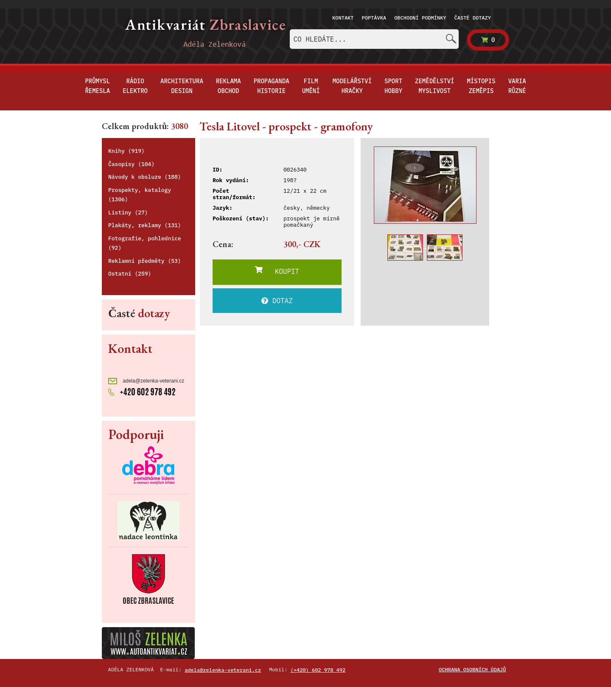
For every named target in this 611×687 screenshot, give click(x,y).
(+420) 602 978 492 (318, 670)
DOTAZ (277, 300)
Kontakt (342, 17)
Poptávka (374, 17)
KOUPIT (277, 271)
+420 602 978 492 (142, 391)
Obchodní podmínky (420, 17)
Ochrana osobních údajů (472, 669)
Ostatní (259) (129, 273)
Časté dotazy (472, 17)
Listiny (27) (128, 212)
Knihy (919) (126, 151)
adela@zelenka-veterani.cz (146, 381)
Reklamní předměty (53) (144, 261)
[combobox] (374, 39)
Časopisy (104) (131, 164)
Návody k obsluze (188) (144, 176)
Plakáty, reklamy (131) (144, 225)
